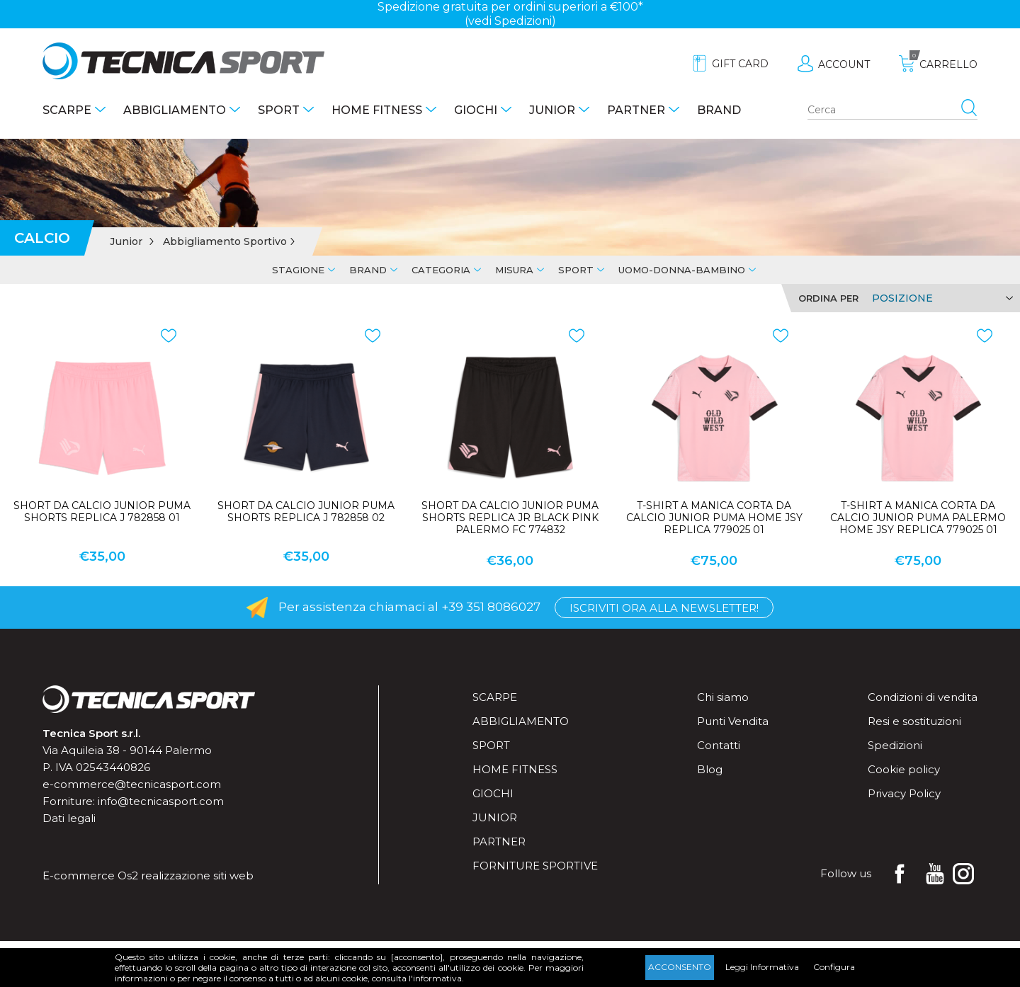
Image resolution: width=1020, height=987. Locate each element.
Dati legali (69, 818)
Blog (709, 769)
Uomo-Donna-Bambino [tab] (681, 269)
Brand (719, 110)
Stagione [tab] (298, 269)
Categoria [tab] (441, 269)
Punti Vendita (733, 721)
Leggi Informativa (762, 967)
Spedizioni (895, 745)
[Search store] (893, 110)
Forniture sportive (535, 865)
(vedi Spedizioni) (510, 21)
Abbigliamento (174, 110)
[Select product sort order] (940, 298)
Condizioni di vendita (923, 697)
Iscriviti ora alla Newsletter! (664, 608)
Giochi (475, 110)
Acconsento (679, 967)
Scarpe (66, 110)
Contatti (718, 745)
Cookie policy (904, 769)
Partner (636, 110)
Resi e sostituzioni (914, 721)
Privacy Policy (904, 793)
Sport (279, 110)
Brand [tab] (368, 269)
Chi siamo (723, 697)
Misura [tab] (514, 269)
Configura (834, 967)
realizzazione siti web (197, 875)
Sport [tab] (576, 269)
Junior (552, 110)
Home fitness (377, 110)
